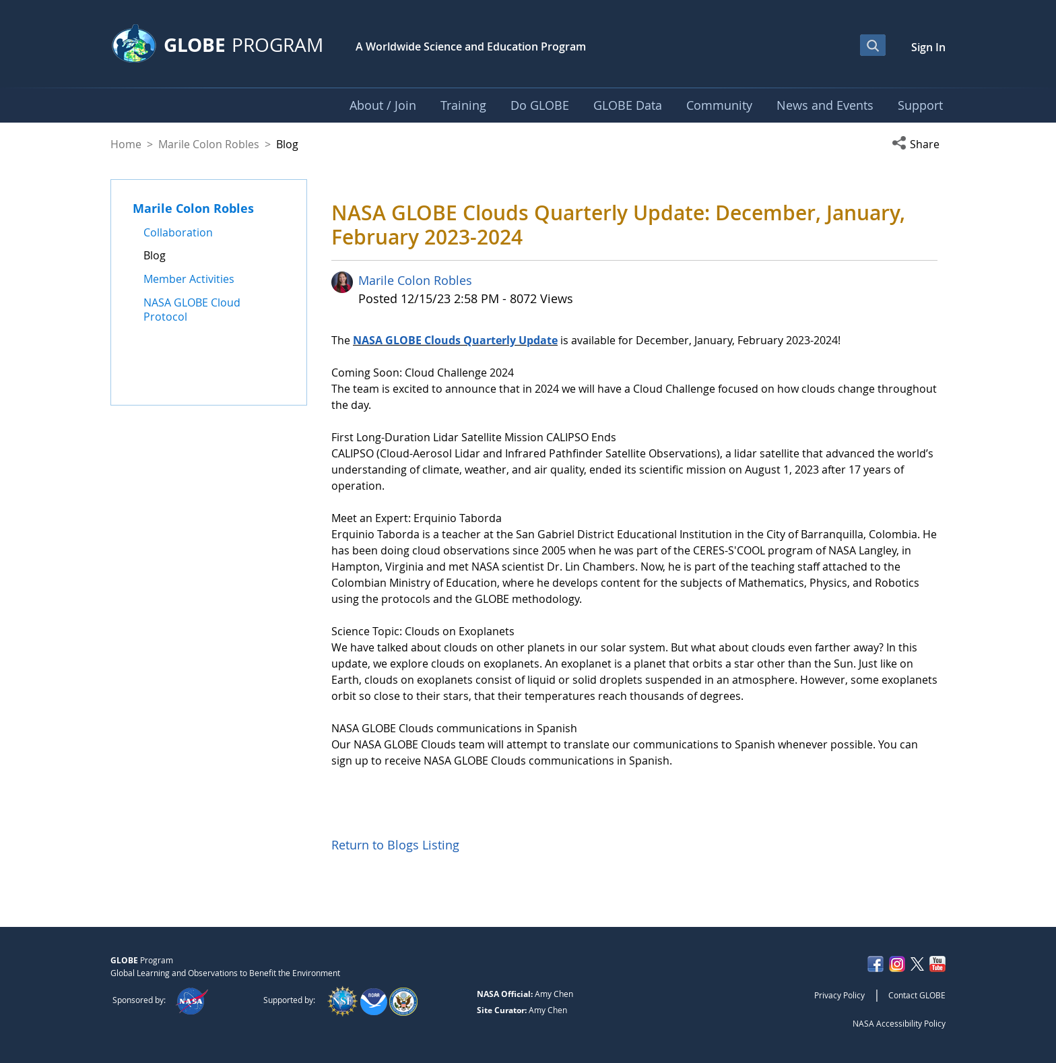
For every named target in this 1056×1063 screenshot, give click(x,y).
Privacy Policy (839, 995)
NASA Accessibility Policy (899, 1023)
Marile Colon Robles (208, 144)
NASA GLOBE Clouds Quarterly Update (455, 340)
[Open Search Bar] (873, 45)
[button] (919, 144)
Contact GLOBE (917, 995)
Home (125, 144)
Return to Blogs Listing (395, 845)
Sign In (928, 47)
